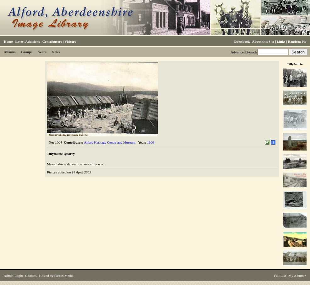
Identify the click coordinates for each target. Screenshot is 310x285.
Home (8, 41)
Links (281, 41)
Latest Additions (27, 41)
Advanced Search (243, 52)
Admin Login (13, 275)
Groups (26, 52)
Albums (9, 52)
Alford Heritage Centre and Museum (110, 142)
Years (42, 52)
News (56, 52)
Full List (280, 275)
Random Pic (297, 41)
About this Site (263, 41)
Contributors (52, 41)
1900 (150, 142)
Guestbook (242, 41)
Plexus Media (64, 275)
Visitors (70, 41)
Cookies (30, 275)
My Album (296, 275)
